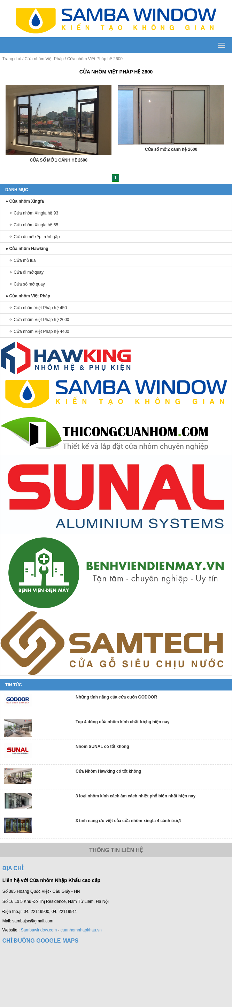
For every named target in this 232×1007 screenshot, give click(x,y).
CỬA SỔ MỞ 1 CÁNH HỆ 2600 (58, 160)
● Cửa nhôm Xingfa (25, 201)
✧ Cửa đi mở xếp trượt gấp (34, 236)
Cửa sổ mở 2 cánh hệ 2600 (171, 149)
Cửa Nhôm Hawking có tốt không (108, 771)
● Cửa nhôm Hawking (27, 248)
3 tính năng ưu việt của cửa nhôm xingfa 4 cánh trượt (128, 820)
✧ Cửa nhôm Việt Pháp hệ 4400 (39, 331)
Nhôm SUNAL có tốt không (102, 746)
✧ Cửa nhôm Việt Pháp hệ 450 (38, 307)
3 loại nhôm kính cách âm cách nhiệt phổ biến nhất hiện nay (135, 796)
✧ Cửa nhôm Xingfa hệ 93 (33, 213)
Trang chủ (11, 58)
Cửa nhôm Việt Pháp (44, 58)
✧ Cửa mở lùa (22, 260)
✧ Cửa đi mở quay (26, 272)
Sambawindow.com (39, 930)
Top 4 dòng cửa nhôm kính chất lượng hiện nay (122, 721)
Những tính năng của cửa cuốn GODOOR (116, 697)
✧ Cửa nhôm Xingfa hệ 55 (33, 225)
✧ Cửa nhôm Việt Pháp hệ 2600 (39, 319)
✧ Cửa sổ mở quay (27, 284)
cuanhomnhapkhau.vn (81, 930)
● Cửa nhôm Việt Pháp (28, 296)
